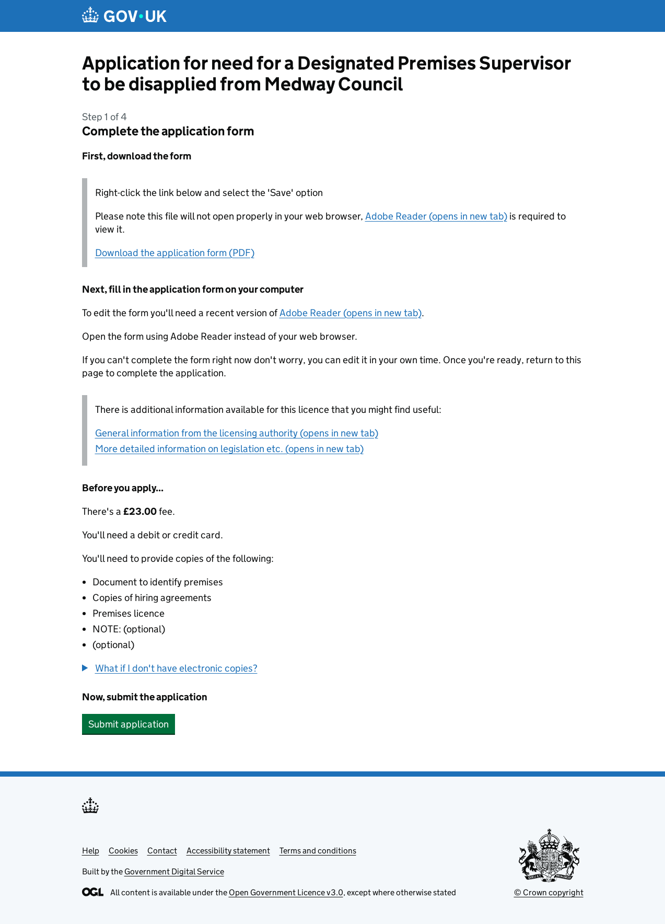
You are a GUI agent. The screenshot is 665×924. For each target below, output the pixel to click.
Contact (162, 851)
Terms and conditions (317, 851)
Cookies (123, 851)
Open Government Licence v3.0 (286, 892)
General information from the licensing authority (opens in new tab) (236, 433)
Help (90, 851)
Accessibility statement (228, 851)
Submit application (128, 724)
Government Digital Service (174, 871)
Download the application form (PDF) (174, 253)
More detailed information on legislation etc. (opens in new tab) (229, 449)
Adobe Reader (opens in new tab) (436, 216)
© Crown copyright (549, 892)
